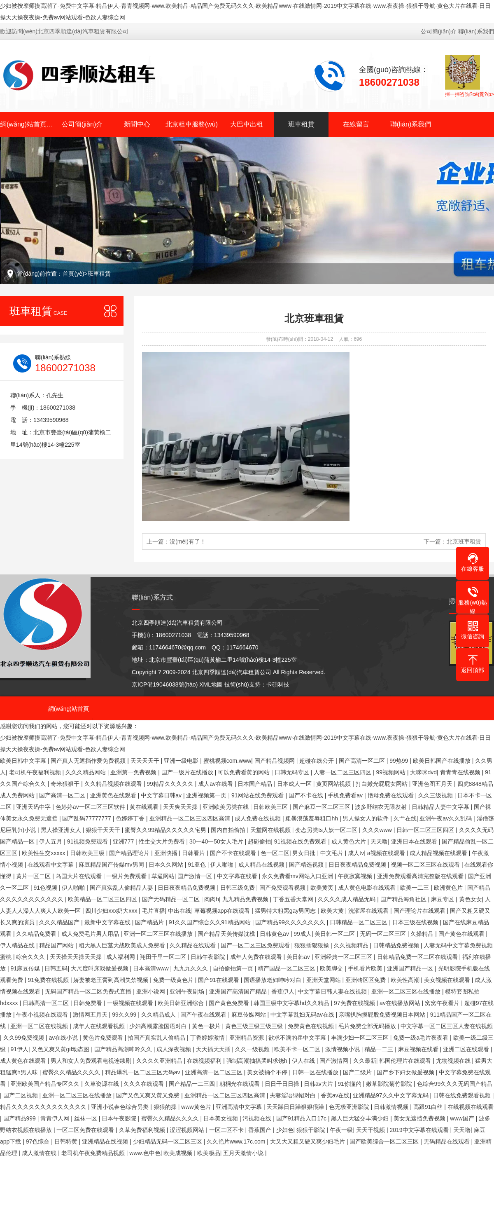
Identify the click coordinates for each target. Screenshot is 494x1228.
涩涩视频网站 (188, 1130)
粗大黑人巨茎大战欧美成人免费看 (123, 945)
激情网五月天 (91, 1014)
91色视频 (45, 887)
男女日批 (304, 853)
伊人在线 (304, 1060)
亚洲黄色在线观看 (114, 795)
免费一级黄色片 (174, 980)
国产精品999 (20, 1118)
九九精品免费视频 (246, 899)
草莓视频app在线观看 (223, 910)
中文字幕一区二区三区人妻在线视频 (447, 1026)
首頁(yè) (73, 273)
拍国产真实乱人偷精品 (157, 1037)
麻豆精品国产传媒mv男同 (112, 864)
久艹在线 (405, 818)
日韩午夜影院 (209, 957)
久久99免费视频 (24, 1037)
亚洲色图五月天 (433, 783)
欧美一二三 (415, 887)
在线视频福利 (205, 1060)
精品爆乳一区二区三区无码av (143, 1072)
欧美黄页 (322, 887)
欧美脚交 (332, 968)
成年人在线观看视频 (99, 1026)
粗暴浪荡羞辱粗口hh (312, 818)
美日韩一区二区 (336, 933)
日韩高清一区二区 (46, 1003)
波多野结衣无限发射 (381, 807)
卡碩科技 (277, 684)
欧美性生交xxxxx (44, 853)
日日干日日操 (283, 1083)
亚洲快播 (166, 853)
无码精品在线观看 (447, 1141)
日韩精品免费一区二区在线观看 (418, 957)
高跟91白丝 (428, 1107)
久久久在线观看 (144, 1083)
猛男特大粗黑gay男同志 (286, 910)
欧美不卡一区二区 (298, 1049)
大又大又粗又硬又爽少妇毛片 (308, 1141)
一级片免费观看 (127, 876)
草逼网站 (163, 876)
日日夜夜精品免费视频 (358, 864)
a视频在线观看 (387, 853)
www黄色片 (196, 1107)
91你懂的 (350, 1083)
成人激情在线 (40, 1153)
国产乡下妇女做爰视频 (406, 1072)
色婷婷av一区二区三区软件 (91, 807)
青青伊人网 (55, 1118)
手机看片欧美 (366, 968)
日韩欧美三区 (271, 807)
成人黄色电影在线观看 (367, 887)
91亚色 (197, 864)
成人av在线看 (216, 783)
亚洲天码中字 (34, 807)
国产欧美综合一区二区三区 (385, 1141)
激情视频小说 (343, 1049)
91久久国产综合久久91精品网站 (210, 922)
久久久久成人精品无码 (347, 899)
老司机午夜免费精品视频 (93, 1153)
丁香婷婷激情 (208, 1037)
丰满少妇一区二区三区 (360, 1037)
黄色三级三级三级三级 (254, 1026)
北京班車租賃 (464, 541)
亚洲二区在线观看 (467, 1049)
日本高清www (151, 968)
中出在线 (179, 910)
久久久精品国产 (60, 922)
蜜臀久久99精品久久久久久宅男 (166, 830)
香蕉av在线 (335, 1095)
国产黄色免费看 (230, 1003)
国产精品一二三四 (193, 1083)
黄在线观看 (145, 807)
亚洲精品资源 (247, 1037)
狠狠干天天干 (104, 830)
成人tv (356, 853)
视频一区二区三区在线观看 (426, 864)
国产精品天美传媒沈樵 (227, 933)
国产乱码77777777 (87, 818)
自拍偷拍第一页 (234, 968)
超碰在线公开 (317, 760)
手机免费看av (346, 795)
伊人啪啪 (222, 864)
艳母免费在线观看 (391, 795)
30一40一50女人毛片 (217, 841)
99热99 (399, 760)
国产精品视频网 (275, 760)
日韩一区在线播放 (316, 1072)
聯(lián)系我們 (476, 31)
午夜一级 (341, 1130)
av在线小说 (64, 1037)
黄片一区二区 (34, 876)
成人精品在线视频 (262, 864)
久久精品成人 (159, 1014)
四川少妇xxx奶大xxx (112, 910)
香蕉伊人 (282, 991)
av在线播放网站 (401, 1003)
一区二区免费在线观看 (86, 1130)
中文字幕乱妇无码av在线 (303, 1014)
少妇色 (285, 1130)
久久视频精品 (352, 945)
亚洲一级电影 (182, 760)
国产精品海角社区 (404, 899)
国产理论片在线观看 (420, 910)
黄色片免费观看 (104, 1037)
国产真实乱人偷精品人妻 (122, 887)
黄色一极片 (207, 1026)
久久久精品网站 (86, 772)
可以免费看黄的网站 (244, 772)
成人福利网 (121, 957)
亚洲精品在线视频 (106, 1141)
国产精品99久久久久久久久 (290, 922)
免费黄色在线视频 (312, 1026)
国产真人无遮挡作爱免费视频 (89, 760)
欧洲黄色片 (449, 887)
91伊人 (19, 1049)
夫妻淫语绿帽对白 (293, 1095)
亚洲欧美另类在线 (226, 807)
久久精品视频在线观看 (114, 783)
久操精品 (422, 933)
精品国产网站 (57, 945)
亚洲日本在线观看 (415, 841)
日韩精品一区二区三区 (359, 922)
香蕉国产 (260, 1130)
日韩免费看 (88, 1003)
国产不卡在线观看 (234, 853)
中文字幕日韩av (162, 795)
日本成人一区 (295, 783)
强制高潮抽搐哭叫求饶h (257, 1060)
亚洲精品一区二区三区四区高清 (190, 818)
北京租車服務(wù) (191, 124)
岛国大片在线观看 (79, 876)
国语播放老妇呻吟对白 (273, 980)
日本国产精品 (256, 783)
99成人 (303, 933)
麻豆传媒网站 (249, 1014)
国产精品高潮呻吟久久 (124, 1049)
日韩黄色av (275, 933)
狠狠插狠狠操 (312, 945)
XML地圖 (211, 684)
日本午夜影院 (120, 1118)
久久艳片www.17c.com (237, 1141)
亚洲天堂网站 (324, 980)
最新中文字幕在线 (108, 922)
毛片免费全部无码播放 (368, 1026)
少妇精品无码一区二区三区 (168, 1141)
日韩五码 (56, 968)
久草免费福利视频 (143, 1130)
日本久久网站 (167, 864)
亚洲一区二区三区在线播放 (159, 933)
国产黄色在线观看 (462, 933)
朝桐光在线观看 (240, 1083)
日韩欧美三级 (88, 853)
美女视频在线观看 (448, 980)
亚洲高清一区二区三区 (214, 1072)
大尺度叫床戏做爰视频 (100, 968)
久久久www (378, 830)
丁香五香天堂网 (294, 899)
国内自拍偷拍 (229, 830)
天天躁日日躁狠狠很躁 (296, 1107)
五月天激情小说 (244, 1153)
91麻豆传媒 (25, 968)
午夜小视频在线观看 (43, 1014)
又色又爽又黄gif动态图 (61, 1049)
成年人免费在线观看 (257, 957)
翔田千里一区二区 (164, 957)
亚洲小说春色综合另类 (120, 1107)
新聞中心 (137, 124)
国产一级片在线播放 (188, 772)
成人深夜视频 (174, 1049)
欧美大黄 (333, 910)
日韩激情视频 (392, 1107)
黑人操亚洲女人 (62, 830)
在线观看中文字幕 (51, 864)
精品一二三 (379, 1049)
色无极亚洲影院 (350, 1107)
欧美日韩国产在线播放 (442, 760)
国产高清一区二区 (363, 760)
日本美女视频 (221, 1118)
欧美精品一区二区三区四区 (103, 899)
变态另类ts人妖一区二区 (327, 830)
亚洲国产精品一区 (411, 968)
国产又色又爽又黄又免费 (148, 1095)
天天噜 (379, 841)
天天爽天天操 (181, 807)
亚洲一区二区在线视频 (40, 1026)
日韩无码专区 (293, 772)
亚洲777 (124, 841)
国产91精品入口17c (302, 1118)
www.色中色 (144, 1153)
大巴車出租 (246, 124)
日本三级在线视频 (416, 922)
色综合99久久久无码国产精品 (455, 1083)
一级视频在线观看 (131, 1003)
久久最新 (364, 1060)
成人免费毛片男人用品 (91, 933)
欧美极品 (208, 1153)
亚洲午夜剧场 (188, 991)
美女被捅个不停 (268, 1072)
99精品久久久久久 (171, 783)
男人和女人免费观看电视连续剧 (92, 1060)
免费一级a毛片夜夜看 (421, 1037)
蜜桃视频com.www (227, 760)
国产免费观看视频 (283, 887)
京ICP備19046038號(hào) (165, 684)
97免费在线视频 (355, 1003)
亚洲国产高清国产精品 (238, 991)
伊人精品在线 (18, 945)
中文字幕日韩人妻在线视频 (333, 991)
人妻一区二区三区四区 (343, 772)
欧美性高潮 (406, 980)
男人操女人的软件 (366, 818)
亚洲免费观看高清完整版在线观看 (421, 876)
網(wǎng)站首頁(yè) (27, 124)
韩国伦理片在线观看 (406, 1060)
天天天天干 (145, 760)
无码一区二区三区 (384, 933)
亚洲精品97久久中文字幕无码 (391, 1095)
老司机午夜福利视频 (36, 772)
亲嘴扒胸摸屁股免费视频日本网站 (383, 1014)
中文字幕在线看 (238, 876)
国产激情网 (334, 1060)
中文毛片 (332, 853)
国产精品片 (150, 922)
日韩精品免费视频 (397, 945)
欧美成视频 (178, 1153)
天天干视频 (371, 1130)
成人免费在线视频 (258, 818)
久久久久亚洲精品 (160, 1060)
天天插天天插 (214, 1049)
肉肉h (211, 899)
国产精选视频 (307, 864)
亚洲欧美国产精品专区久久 (45, 1083)
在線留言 (356, 124)
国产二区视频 (21, 1095)
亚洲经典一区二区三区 (344, 957)
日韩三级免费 (238, 887)
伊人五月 (51, 841)
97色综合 (38, 1141)
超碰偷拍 (259, 841)
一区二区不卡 (227, 1130)
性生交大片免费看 (162, 841)
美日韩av (299, 957)
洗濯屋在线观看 (369, 910)
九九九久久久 (191, 968)
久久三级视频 (436, 795)
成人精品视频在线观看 (439, 853)
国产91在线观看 (219, 980)
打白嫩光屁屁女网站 (382, 783)
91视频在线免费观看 (301, 841)
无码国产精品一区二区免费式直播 (89, 991)
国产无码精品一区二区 (171, 899)
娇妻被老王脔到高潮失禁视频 (111, 980)
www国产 (462, 1118)
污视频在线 (257, 1118)
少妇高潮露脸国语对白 (159, 1026)
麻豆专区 (443, 899)
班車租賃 (301, 124)
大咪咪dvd (423, 772)
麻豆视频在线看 (419, 1049)
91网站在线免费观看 (258, 795)
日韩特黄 (66, 1141)
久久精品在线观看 (193, 945)
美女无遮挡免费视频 (420, 1118)
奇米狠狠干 (66, 783)
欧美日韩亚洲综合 (181, 1003)
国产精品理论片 (130, 853)
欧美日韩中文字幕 (24, 760)
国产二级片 (358, 1072)
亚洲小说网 (151, 991)
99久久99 (125, 1014)
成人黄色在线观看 (24, 1060)
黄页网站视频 (334, 783)
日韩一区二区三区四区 (426, 830)
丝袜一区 (86, 1118)
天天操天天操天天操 (76, 957)
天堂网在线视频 (271, 830)
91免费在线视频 (49, 980)
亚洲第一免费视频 (134, 772)
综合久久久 (31, 957)
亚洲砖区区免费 (366, 980)
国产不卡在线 (307, 795)
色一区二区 (275, 853)
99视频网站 (391, 772)
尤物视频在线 (454, 1060)
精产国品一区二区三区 (287, 968)
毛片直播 (153, 910)
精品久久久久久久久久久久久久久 (44, 1107)
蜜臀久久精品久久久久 (72, 1072)
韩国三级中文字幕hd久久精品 (292, 1003)
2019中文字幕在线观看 (419, 1130)
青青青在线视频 (461, 772)
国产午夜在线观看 (204, 1014)
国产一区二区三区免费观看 (256, 945)
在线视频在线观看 (470, 1107)
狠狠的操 (166, 1107)
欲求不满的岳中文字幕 (298, 1037)
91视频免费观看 (88, 841)
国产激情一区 (195, 876)
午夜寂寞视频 (356, 876)
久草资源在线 (102, 1083)
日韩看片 (194, 853)
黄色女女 (470, 899)
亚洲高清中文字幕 (239, 1107)
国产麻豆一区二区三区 (322, 807)
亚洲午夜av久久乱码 (446, 818)
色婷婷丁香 (131, 818)
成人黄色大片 (349, 841)
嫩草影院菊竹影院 (390, 1083)
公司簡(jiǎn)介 (439, 31)
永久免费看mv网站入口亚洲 (298, 876)
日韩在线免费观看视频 (462, 1095)
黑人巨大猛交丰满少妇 (360, 1118)
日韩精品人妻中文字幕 (441, 807)
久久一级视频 (253, 1049)
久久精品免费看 (37, 933)
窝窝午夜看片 (443, 1003)
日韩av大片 (319, 1083)
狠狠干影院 (311, 1130)
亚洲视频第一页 (207, 795)
